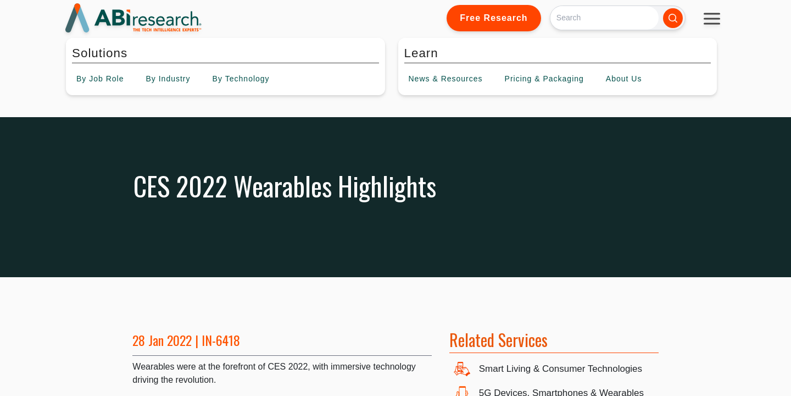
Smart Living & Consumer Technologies (560, 369)
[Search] (604, 18)
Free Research (493, 18)
